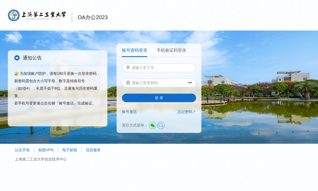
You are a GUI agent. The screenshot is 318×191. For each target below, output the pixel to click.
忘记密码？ (187, 112)
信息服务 (93, 150)
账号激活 (129, 112)
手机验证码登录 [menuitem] (171, 50)
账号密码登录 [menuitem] (134, 50)
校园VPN (46, 150)
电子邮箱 (69, 150)
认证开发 (22, 150)
